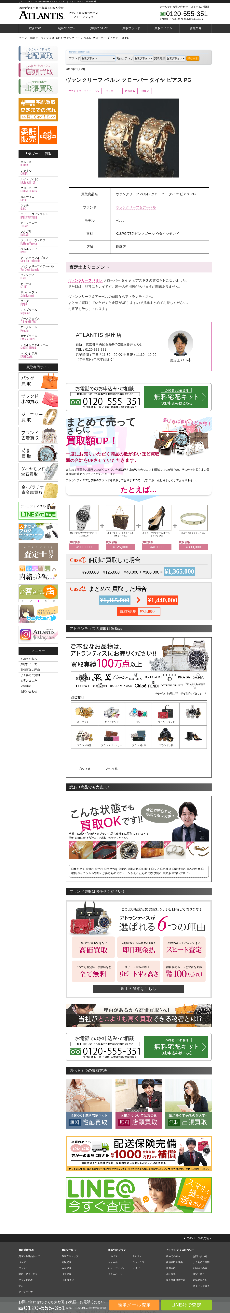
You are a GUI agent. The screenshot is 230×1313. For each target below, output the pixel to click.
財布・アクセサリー (29, 1250)
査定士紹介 (199, 1250)
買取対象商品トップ (29, 1232)
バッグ (22, 1238)
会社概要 (171, 1250)
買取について (99, 28)
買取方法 (169, 58)
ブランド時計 (193, 722)
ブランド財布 (111, 745)
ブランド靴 (193, 745)
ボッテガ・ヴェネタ (38, 242)
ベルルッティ (38, 250)
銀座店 (154, 91)
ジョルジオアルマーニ (38, 346)
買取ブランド (131, 28)
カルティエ (38, 198)
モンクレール (38, 329)
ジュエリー (117, 91)
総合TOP (35, 28)
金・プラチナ (84, 722)
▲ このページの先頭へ (197, 1214)
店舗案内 (26, 685)
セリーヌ (38, 285)
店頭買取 (136, 91)
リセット (193, 58)
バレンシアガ (38, 355)
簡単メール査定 (134, 1304)
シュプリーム (38, 311)
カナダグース (38, 337)
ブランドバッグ (166, 722)
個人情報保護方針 (175, 1256)
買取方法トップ (70, 1232)
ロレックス (138, 1238)
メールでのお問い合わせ (174, 6)
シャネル (38, 172)
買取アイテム (163, 28)
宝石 (138, 722)
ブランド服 (166, 745)
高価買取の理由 (30, 669)
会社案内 (195, 28)
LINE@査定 (68, 1256)
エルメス (38, 163)
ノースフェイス (38, 320)
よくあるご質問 (200, 6)
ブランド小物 (139, 745)
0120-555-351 (187, 13)
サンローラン (38, 294)
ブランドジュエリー (84, 745)
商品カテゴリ (134, 58)
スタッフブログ (201, 1262)
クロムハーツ (38, 189)
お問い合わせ (28, 691)
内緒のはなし (200, 1256)
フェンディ (38, 276)
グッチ (38, 207)
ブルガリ (38, 233)
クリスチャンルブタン (38, 259)
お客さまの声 (28, 680)
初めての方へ (67, 28)
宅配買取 (66, 1238)
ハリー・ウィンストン (38, 215)
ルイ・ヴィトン (38, 181)
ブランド (92, 58)
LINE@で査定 (186, 1304)
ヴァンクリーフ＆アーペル (85, 91)
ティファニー (38, 224)
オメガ (136, 1244)
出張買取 (66, 1250)
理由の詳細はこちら (138, 965)
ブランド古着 (26, 1256)
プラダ (38, 303)
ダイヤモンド (111, 722)
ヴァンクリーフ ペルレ (85, 281)
